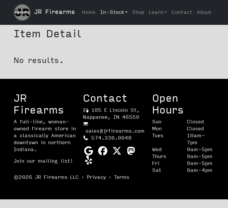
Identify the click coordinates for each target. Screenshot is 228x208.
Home (89, 12)
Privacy (96, 177)
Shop (138, 12)
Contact (181, 12)
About (204, 12)
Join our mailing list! (43, 161)
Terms (121, 177)
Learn (156, 12)
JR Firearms (44, 12)
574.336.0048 (107, 138)
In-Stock (112, 12)
